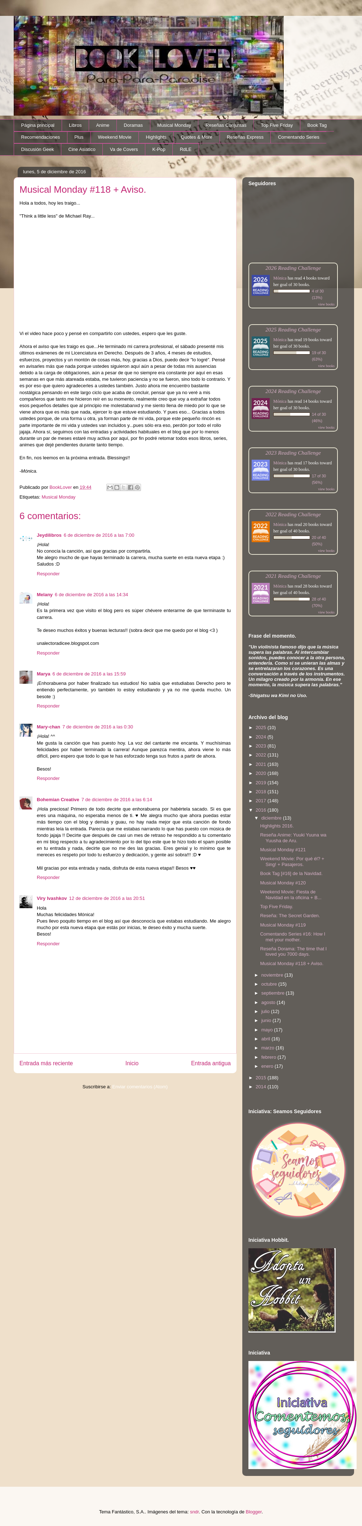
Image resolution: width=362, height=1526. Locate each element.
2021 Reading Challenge (293, 576)
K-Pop (159, 149)
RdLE (186, 149)
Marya (43, 674)
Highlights (156, 137)
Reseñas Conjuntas (226, 125)
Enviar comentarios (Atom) (140, 1086)
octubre (269, 984)
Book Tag (317, 125)
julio (266, 1011)
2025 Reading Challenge (293, 329)
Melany (45, 594)
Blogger (254, 1511)
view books (326, 304)
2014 (262, 1086)
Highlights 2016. (276, 826)
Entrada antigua (211, 1063)
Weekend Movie (114, 137)
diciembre (272, 818)
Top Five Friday (277, 125)
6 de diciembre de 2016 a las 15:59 (89, 674)
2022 (262, 755)
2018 (262, 791)
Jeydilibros (49, 535)
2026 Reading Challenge (293, 268)
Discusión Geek (37, 149)
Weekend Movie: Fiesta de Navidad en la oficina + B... (290, 894)
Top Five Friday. (276, 906)
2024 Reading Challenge (293, 391)
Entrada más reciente (46, 1063)
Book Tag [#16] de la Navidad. (291, 873)
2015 (262, 1077)
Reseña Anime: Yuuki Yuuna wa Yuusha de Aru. (293, 837)
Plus (78, 137)
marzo (268, 1047)
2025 (262, 727)
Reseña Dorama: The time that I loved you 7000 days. (293, 951)
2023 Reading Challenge (293, 453)
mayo (267, 1029)
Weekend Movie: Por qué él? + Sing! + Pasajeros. (292, 861)
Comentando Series (298, 137)
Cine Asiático (82, 149)
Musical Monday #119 (282, 925)
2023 (262, 746)
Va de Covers (124, 149)
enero (268, 1066)
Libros (75, 125)
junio (267, 1020)
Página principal (38, 125)
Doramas (133, 125)
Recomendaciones (40, 137)
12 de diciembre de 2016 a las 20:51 (107, 898)
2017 (262, 800)
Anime (102, 125)
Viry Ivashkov (52, 898)
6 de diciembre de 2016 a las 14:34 (91, 594)
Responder (48, 573)
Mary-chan (48, 726)
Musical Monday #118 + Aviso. (291, 963)
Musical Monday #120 (282, 882)
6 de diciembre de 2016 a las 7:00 (99, 535)
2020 (262, 773)
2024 (262, 737)
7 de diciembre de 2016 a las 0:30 (97, 726)
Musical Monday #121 (282, 849)
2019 (262, 782)
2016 (262, 810)
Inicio (131, 1063)
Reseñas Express (245, 137)
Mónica (280, 278)
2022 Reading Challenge (293, 514)
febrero (269, 1057)
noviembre (272, 975)
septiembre (273, 993)
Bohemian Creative (58, 799)
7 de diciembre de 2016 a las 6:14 (116, 799)
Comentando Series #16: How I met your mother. (292, 936)
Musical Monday (174, 125)
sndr (194, 1511)
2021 (262, 764)
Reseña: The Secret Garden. (290, 915)
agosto (269, 1002)
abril (266, 1038)
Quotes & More (196, 137)
